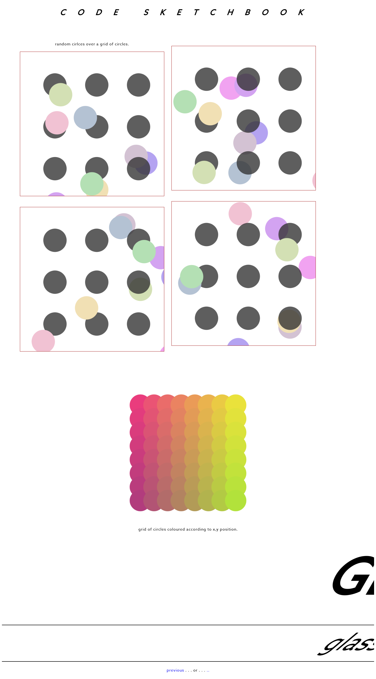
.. (208, 670)
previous (175, 670)
